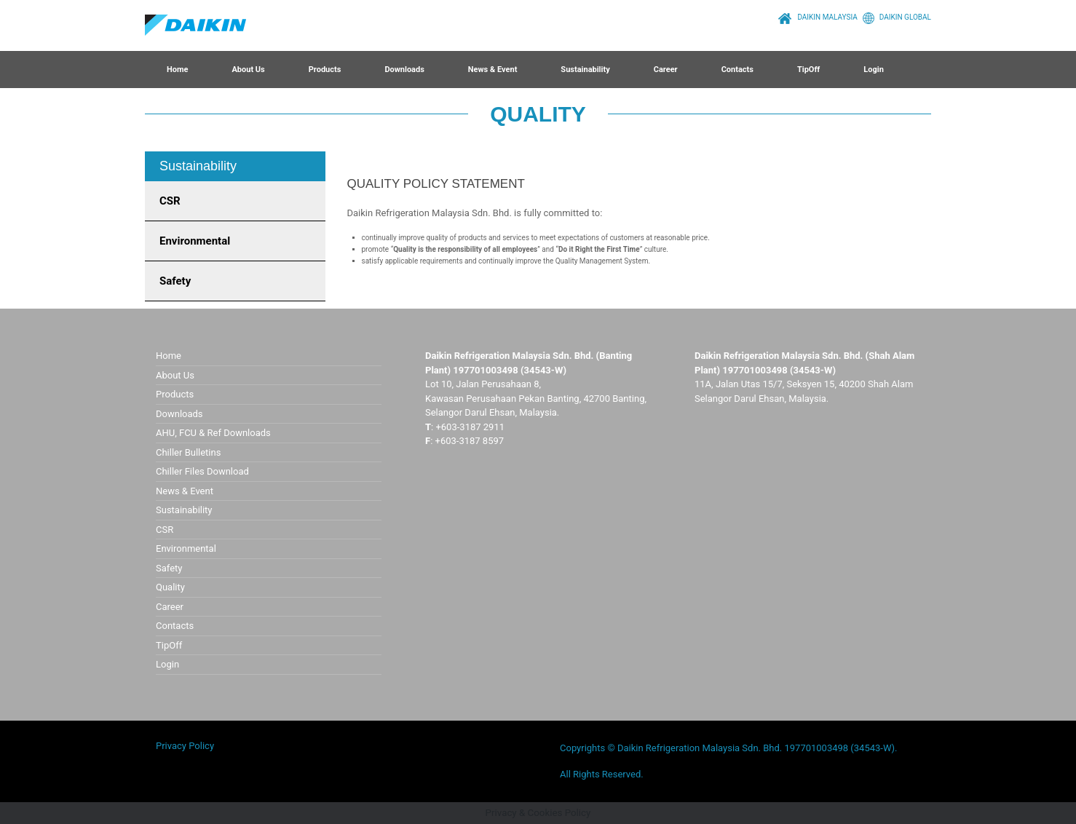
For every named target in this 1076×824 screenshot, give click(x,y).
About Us (248, 69)
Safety (175, 281)
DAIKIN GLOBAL (894, 17)
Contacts (737, 69)
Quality (170, 587)
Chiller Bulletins (188, 452)
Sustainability (585, 69)
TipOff (808, 69)
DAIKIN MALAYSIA (816, 17)
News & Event (493, 69)
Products (325, 69)
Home (177, 69)
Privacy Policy (185, 745)
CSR (170, 200)
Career (666, 69)
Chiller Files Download (202, 471)
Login (873, 69)
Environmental (194, 240)
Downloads (404, 69)
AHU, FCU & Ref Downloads (213, 432)
